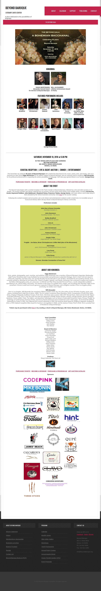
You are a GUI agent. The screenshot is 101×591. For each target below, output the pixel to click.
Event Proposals (46, 561)
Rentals (8, 550)
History (8, 535)
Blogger (91, 534)
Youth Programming (47, 546)
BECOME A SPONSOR (39, 182)
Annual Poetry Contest (48, 550)
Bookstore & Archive (12, 543)
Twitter (86, 534)
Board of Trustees (11, 546)
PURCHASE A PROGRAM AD (57, 182)
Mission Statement (12, 531)
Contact (94, 11)
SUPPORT (73, 11)
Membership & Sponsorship (14, 539)
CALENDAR (62, 11)
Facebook (80, 534)
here (60, 195)
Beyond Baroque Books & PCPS (16, 558)
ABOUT (53, 11)
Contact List (10, 554)
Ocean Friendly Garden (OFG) (50, 558)
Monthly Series (46, 535)
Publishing (83, 11)
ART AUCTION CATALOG (76, 182)
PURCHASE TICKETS (23, 182)
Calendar (44, 531)
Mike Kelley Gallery (47, 539)
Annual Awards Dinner (48, 554)
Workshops (44, 543)
